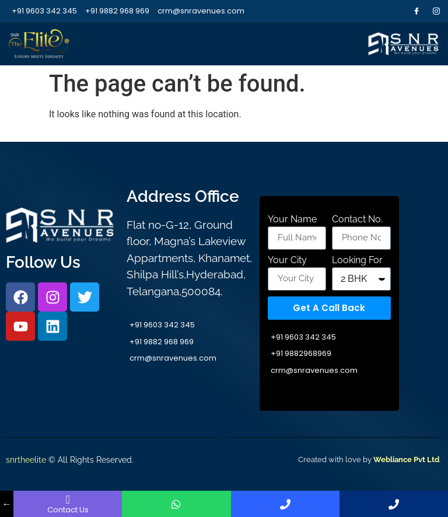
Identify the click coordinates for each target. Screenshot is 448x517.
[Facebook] (416, 11)
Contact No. (357, 220)
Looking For (357, 261)
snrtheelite (26, 459)
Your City (287, 261)
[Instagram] (436, 11)
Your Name (292, 220)
